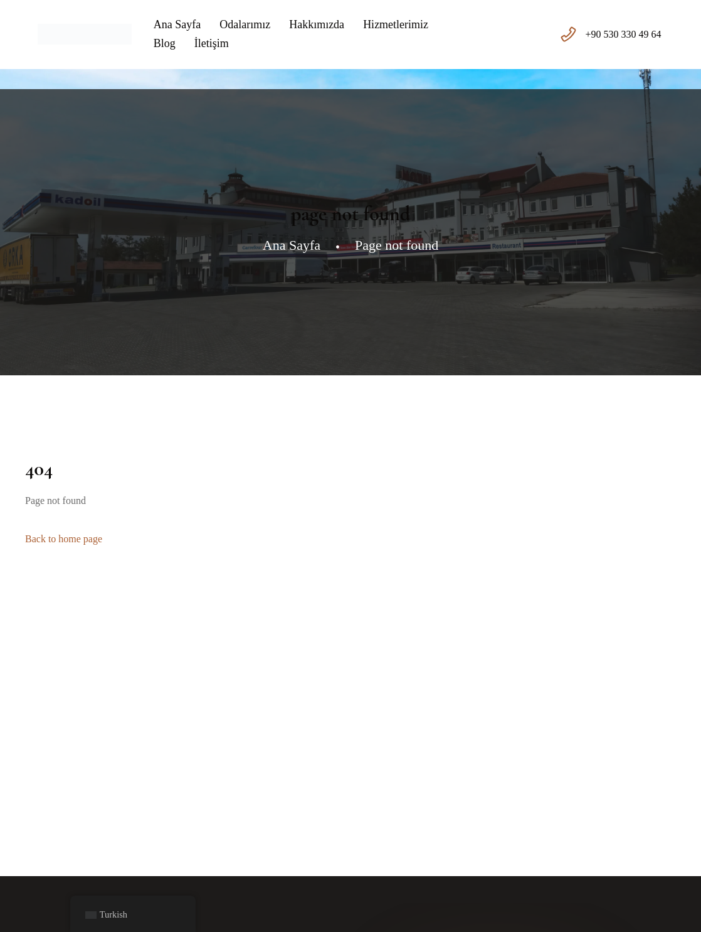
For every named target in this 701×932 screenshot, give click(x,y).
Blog (165, 43)
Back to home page (63, 538)
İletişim (211, 43)
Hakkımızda (316, 24)
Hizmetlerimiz (395, 24)
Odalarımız (244, 24)
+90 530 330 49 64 (623, 34)
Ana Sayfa (177, 24)
